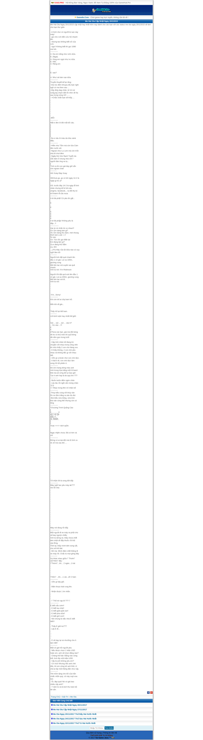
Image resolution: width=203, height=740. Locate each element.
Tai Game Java (102, 738)
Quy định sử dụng (94, 733)
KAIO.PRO (59, 3)
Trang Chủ (55, 697)
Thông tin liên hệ (110, 733)
